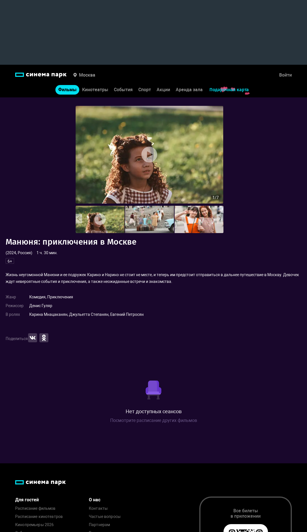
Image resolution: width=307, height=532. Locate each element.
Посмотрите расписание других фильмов (153, 420)
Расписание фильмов (35, 508)
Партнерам (99, 525)
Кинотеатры (95, 89)
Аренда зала (189, 89)
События (123, 89)
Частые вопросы (105, 517)
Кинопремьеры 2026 (34, 525)
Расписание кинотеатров (39, 517)
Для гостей (27, 499)
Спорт (144, 89)
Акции (163, 89)
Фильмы (67, 89)
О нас (94, 499)
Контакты (98, 508)
